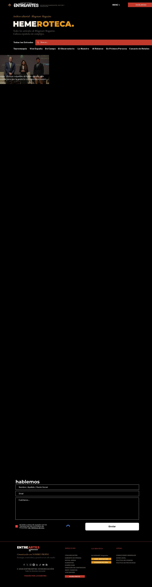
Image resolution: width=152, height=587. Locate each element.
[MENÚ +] (116, 5)
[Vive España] (36, 49)
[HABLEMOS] (75, 576)
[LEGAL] (123, 548)
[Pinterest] (34, 565)
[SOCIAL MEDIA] (73, 560)
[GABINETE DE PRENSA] (74, 558)
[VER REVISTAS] (101, 559)
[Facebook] (24, 565)
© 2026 (20, 569)
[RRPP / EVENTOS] (72, 570)
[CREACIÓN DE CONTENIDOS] (76, 567)
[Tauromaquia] (20, 49)
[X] (27, 565)
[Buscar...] (94, 42)
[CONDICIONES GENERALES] (126, 555)
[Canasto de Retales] (139, 49)
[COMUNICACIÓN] (72, 555)
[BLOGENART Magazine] (101, 555)
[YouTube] (43, 565)
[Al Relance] (98, 49)
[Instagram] (30, 565)
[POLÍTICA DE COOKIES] (126, 560)
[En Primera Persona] (117, 49)
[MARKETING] (72, 563)
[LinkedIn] (37, 565)
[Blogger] (46, 565)
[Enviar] (112, 526)
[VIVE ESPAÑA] (72, 572)
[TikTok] (40, 565)
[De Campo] (50, 49)
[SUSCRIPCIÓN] (101, 562)
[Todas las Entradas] (23, 42)
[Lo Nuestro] (83, 49)
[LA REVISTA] (99, 548)
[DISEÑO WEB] (71, 565)
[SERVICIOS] (72, 548)
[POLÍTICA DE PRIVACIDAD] (126, 563)
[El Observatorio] (66, 49)
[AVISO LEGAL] (126, 558)
